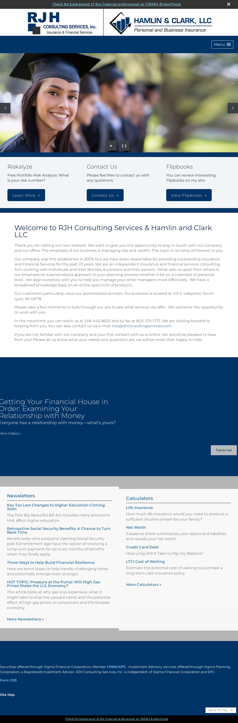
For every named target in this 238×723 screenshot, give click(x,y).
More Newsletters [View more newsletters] (25, 615)
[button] (222, 44)
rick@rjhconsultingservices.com (141, 326)
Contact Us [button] (103, 195)
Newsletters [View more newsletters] (21, 492)
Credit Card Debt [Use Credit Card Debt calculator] (142, 551)
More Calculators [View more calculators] (144, 588)
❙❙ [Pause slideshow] (124, 145)
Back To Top (221, 710)
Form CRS (8, 680)
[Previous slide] (5, 108)
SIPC (122, 667)
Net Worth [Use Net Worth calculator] (136, 531)
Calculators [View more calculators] (139, 502)
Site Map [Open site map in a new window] (7, 695)
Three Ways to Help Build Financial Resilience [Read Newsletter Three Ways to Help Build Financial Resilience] (51, 558)
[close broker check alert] (229, 4)
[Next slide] (233, 108)
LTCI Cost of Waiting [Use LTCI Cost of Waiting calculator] (145, 565)
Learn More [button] (24, 195)
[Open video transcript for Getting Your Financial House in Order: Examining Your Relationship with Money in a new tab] (220, 450)
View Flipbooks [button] (186, 195)
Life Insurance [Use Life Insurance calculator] (139, 512)
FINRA (112, 667)
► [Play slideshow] (111, 145)
